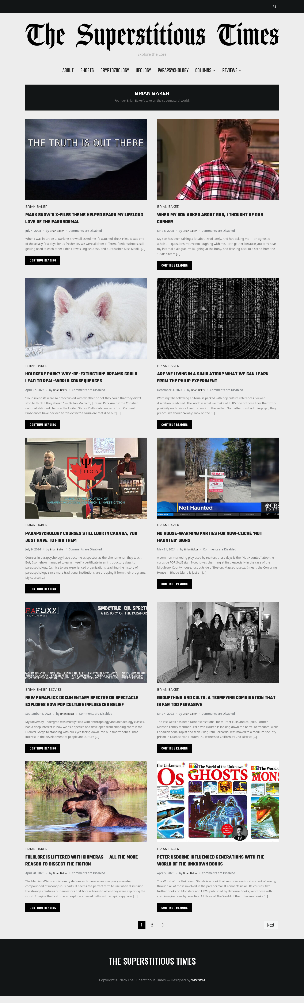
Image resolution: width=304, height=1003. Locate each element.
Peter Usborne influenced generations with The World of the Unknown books (215, 867)
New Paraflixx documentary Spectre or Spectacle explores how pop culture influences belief (78, 704)
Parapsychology (173, 70)
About (68, 70)
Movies (55, 690)
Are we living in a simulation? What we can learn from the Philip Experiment (215, 377)
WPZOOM (198, 987)
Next (269, 932)
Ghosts (87, 70)
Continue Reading (43, 260)
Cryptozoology (114, 70)
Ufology (143, 70)
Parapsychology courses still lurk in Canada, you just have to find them (76, 537)
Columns (203, 70)
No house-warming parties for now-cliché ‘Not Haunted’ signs (214, 537)
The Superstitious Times (152, 968)
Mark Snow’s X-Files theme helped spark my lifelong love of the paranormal (84, 218)
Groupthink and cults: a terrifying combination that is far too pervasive (208, 701)
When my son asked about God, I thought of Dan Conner (214, 218)
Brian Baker (36, 207)
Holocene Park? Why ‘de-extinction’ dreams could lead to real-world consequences (83, 377)
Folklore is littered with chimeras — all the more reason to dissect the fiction (85, 867)
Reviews (230, 70)
